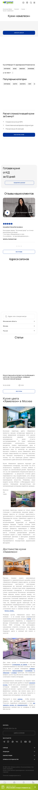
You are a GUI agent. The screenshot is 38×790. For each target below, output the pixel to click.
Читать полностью (10, 239)
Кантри (15, 84)
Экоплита (22, 84)
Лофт (29, 84)
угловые (14, 672)
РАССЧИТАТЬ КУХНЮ (19, 134)
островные (28, 670)
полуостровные (17, 670)
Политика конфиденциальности (12, 775)
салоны (20, 699)
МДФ (29, 619)
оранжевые (31, 68)
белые (15, 68)
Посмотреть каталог (19, 182)
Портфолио (7, 84)
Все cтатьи (19, 391)
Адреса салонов (19, 733)
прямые (32, 668)
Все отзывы (19, 251)
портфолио (7, 68)
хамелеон (22, 68)
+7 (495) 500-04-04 (10, 728)
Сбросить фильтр (19, 32)
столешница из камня (19, 664)
